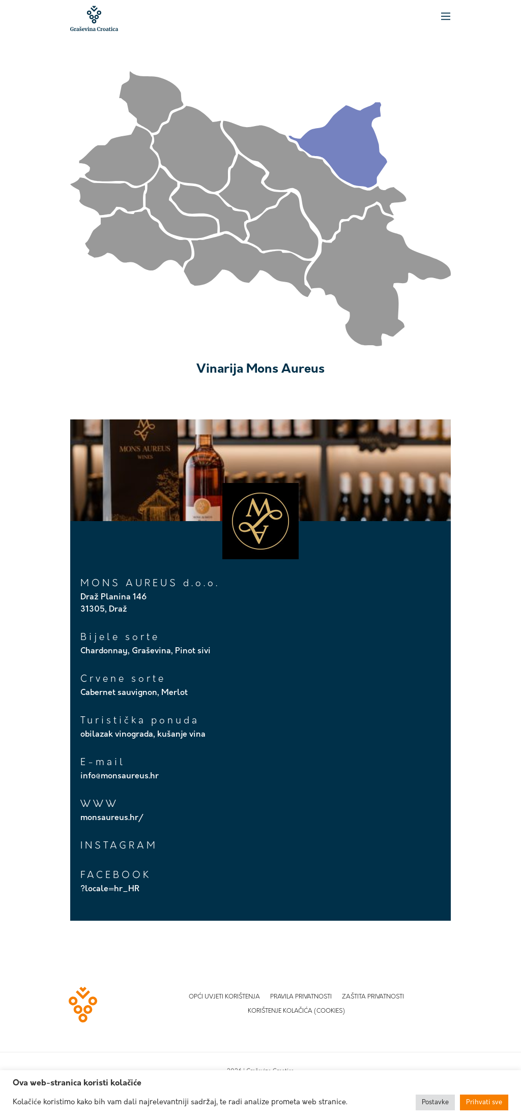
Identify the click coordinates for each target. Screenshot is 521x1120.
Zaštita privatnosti (373, 997)
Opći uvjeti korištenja (224, 997)
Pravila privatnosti (301, 997)
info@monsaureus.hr (119, 776)
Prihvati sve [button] (484, 1102)
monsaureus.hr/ (111, 818)
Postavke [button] (435, 1102)
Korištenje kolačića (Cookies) (296, 1011)
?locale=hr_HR (109, 889)
